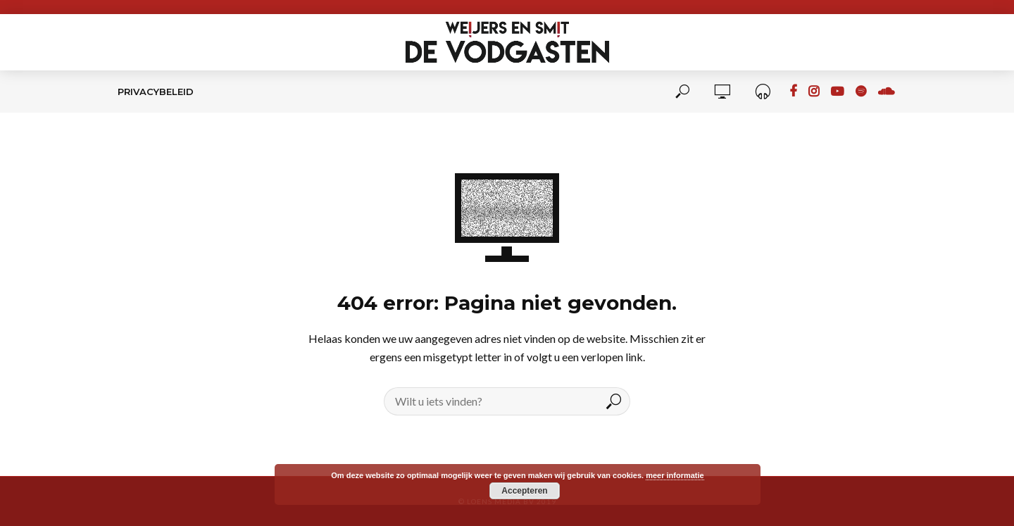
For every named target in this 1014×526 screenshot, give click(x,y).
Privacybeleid (156, 91)
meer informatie (675, 475)
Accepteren (524, 491)
